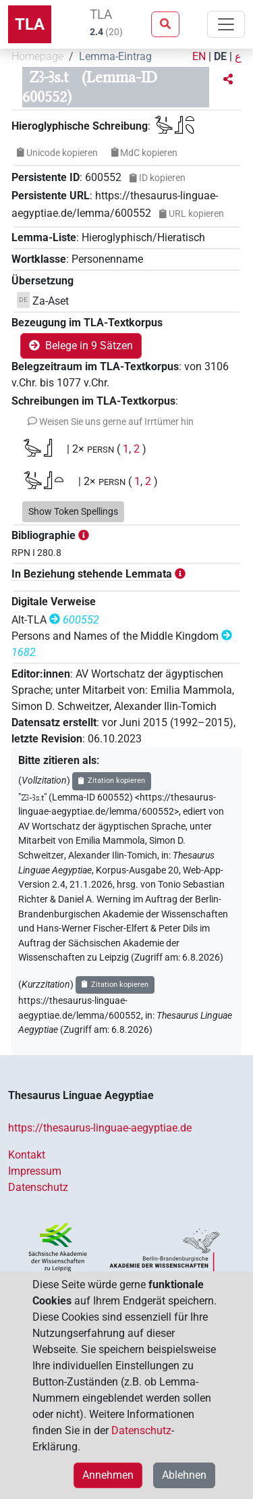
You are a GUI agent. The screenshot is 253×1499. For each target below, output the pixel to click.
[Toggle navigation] (226, 24)
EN (199, 56)
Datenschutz (38, 1187)
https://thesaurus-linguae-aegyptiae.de (100, 1127)
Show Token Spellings (73, 511)
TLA (30, 24)
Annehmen (108, 1475)
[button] (228, 80)
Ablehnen (184, 1475)
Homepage (37, 56)
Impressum (34, 1171)
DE (220, 56)
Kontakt (26, 1154)
